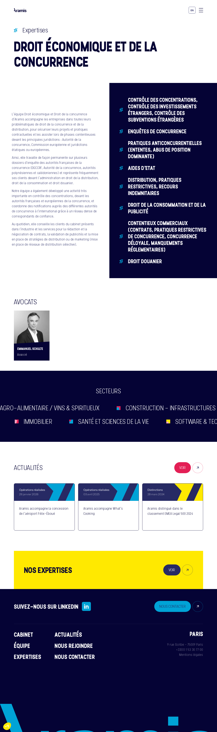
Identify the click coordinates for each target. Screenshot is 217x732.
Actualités (68, 634)
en (192, 10)
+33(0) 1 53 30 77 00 (189, 650)
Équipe (22, 646)
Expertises (35, 30)
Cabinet (23, 634)
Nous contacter (75, 657)
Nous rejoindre (74, 646)
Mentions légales (191, 655)
